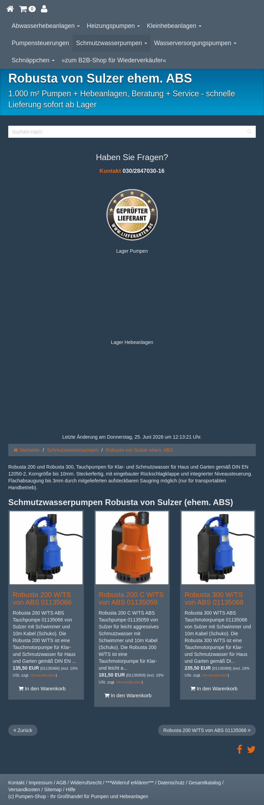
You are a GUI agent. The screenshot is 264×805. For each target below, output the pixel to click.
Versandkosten (43, 675)
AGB (61, 782)
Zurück (22, 730)
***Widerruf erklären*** (130, 782)
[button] (27, 8)
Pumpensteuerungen (40, 43)
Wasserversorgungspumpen (195, 43)
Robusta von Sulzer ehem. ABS (139, 450)
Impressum (40, 782)
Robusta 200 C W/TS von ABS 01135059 (131, 598)
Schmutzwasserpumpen (111, 43)
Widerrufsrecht (86, 782)
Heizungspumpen (113, 25)
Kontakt (110, 171)
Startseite (26, 450)
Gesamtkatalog (204, 782)
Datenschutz (171, 782)
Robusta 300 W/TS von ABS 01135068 (214, 598)
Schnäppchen (33, 60)
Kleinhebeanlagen (174, 25)
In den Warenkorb (42, 688)
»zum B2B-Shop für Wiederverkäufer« (114, 60)
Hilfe (70, 789)
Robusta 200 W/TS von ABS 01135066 (42, 598)
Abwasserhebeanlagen (46, 25)
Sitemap (53, 789)
